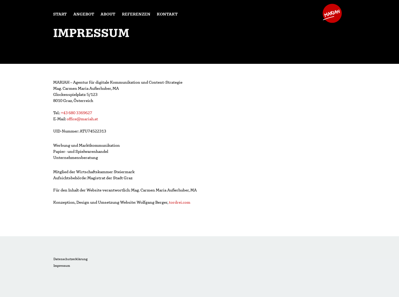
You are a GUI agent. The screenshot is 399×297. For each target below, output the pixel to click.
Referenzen (136, 14)
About (108, 14)
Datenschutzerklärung (70, 259)
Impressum (61, 265)
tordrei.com (179, 202)
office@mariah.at (82, 118)
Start (60, 14)
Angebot (83, 14)
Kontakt (167, 14)
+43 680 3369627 (76, 112)
